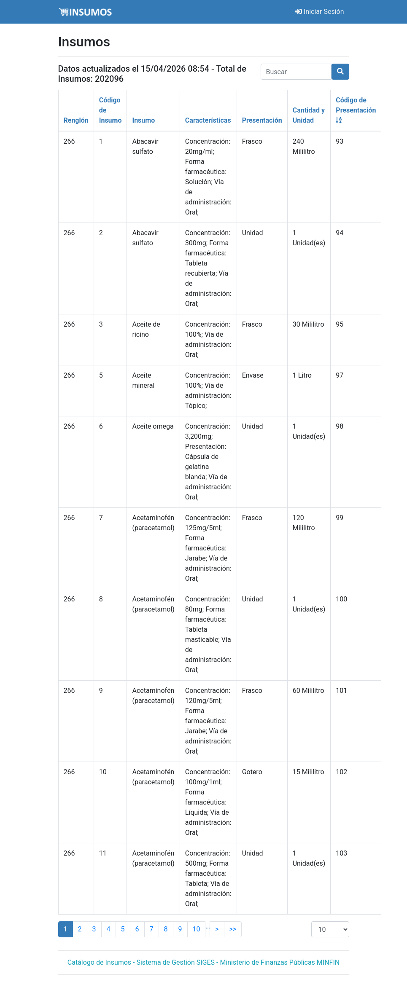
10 (196, 929)
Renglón (76, 120)
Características (208, 120)
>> (233, 929)
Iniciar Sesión (319, 12)
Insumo (143, 120)
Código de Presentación (356, 109)
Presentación (262, 120)
